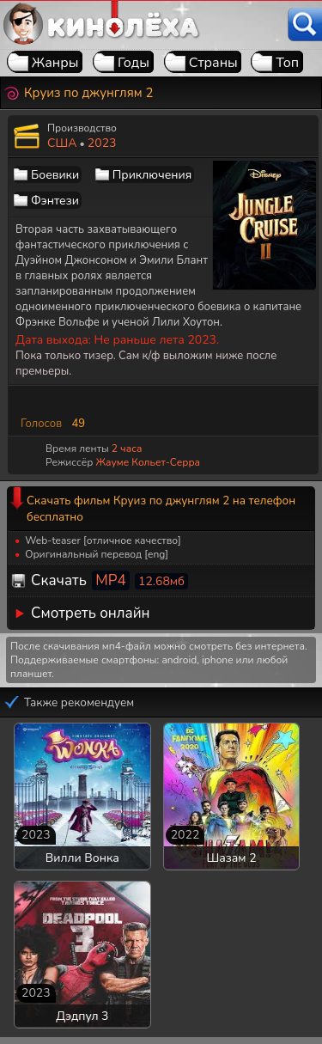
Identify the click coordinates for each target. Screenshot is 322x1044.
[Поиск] (305, 24)
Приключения (151, 175)
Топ (287, 62)
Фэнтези (55, 200)
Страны (213, 62)
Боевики (55, 175)
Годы (133, 62)
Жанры (55, 62)
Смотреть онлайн (90, 613)
